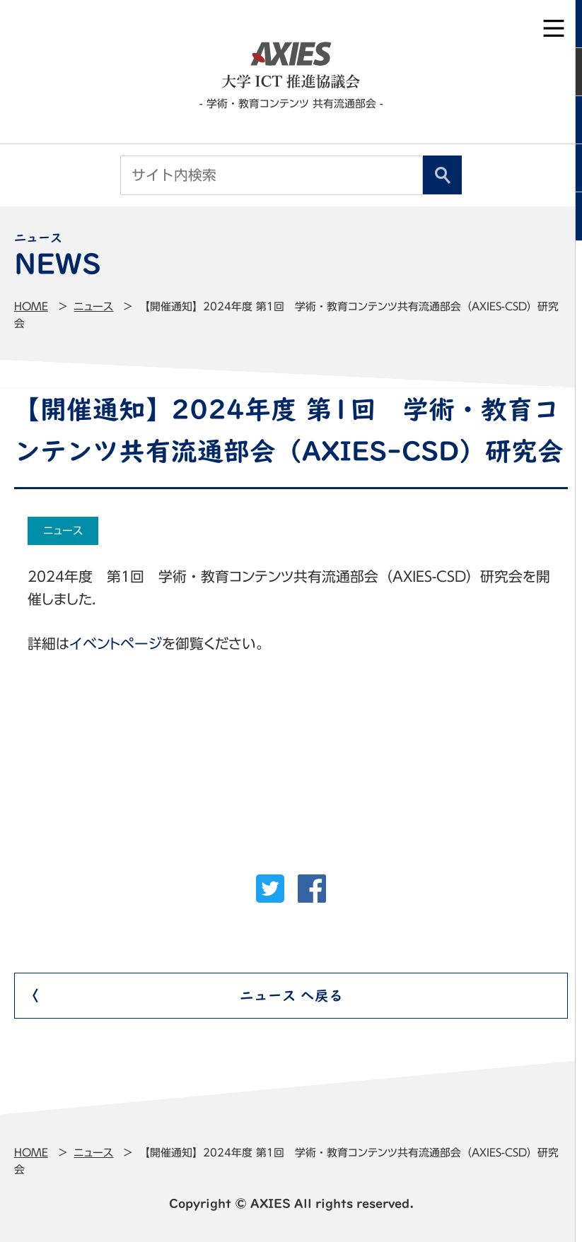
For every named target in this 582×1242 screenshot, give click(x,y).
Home (31, 306)
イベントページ (115, 643)
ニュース (93, 306)
